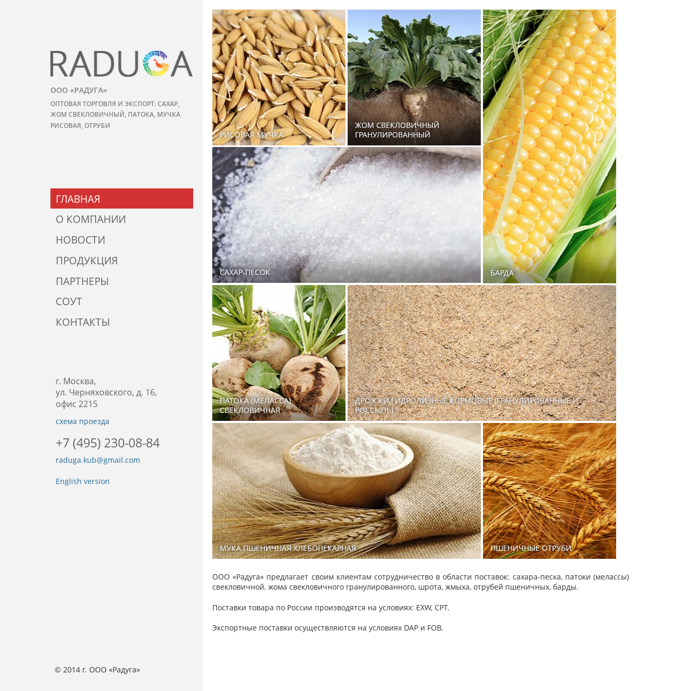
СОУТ (69, 301)
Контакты (83, 322)
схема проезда (82, 421)
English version (83, 481)
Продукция (87, 260)
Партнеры (82, 281)
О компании (91, 219)
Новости (80, 239)
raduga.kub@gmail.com (98, 460)
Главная (78, 198)
